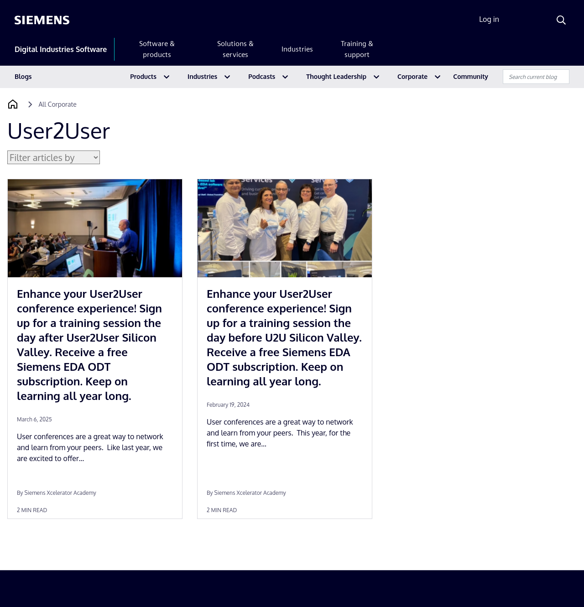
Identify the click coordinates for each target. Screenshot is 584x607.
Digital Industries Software (61, 49)
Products (143, 76)
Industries (297, 49)
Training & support (357, 49)
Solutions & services (235, 49)
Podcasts (261, 76)
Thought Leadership (336, 76)
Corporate (412, 76)
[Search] (561, 20)
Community (470, 76)
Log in (489, 19)
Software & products (157, 49)
